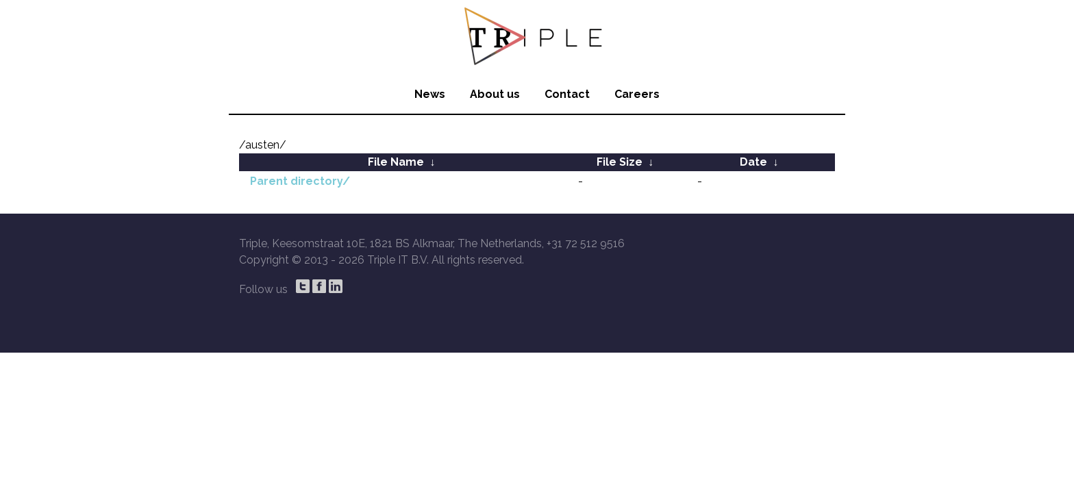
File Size (619, 161)
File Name (396, 161)
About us (495, 94)
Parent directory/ (300, 181)
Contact (567, 94)
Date (753, 161)
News (429, 94)
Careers (637, 94)
